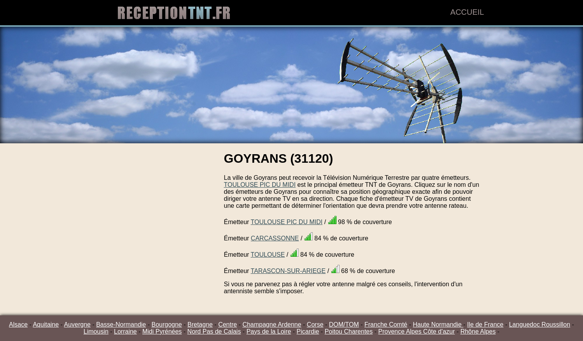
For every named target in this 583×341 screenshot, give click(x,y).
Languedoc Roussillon (539, 324)
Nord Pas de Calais (214, 331)
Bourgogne (166, 324)
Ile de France (485, 324)
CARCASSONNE (275, 238)
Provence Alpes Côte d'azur (416, 331)
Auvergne (77, 324)
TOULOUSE (268, 254)
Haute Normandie (438, 324)
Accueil (467, 12)
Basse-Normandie (121, 324)
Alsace (18, 324)
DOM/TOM (344, 324)
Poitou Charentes (349, 331)
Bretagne (200, 324)
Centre (227, 324)
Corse (315, 324)
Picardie (308, 331)
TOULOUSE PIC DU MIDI (260, 184)
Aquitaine (46, 324)
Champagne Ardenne (271, 324)
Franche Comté (385, 324)
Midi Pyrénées (162, 331)
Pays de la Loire (269, 331)
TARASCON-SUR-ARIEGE (288, 271)
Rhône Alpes (478, 331)
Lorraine (125, 331)
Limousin (96, 331)
